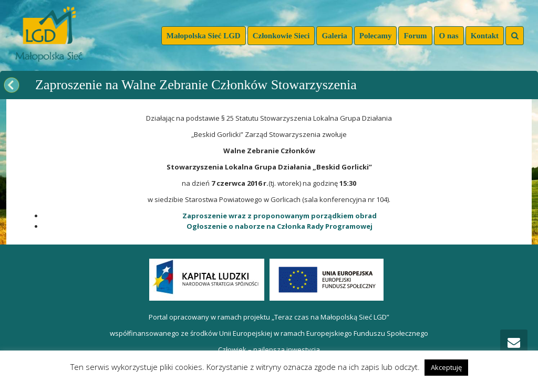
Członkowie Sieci (281, 35)
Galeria (334, 35)
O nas (449, 35)
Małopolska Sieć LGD (204, 35)
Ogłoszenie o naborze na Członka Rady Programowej (280, 226)
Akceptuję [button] (446, 367)
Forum (415, 35)
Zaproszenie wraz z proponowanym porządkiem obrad (279, 215)
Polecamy (375, 35)
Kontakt (485, 35)
